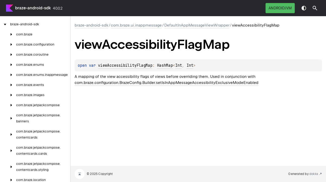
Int (178, 65)
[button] (315, 8)
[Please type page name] (315, 8)
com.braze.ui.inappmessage (136, 25)
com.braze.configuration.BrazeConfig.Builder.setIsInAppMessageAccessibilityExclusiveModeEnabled (166, 82)
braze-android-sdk (33, 8)
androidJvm (280, 8)
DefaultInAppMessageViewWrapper (197, 25)
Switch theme (304, 8)
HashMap (165, 65)
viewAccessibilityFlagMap (125, 65)
